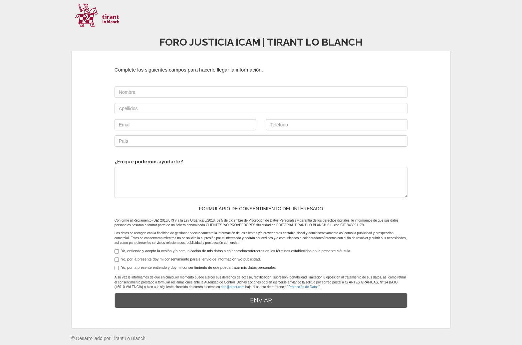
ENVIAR (261, 300)
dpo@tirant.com (232, 287)
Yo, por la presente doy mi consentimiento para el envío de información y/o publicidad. (188, 259)
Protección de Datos (304, 287)
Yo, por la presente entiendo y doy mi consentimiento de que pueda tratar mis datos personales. (196, 267)
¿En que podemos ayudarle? (149, 161)
